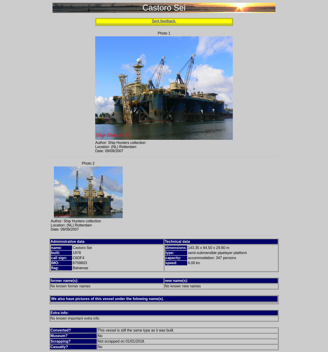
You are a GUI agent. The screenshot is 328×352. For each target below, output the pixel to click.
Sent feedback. (164, 21)
